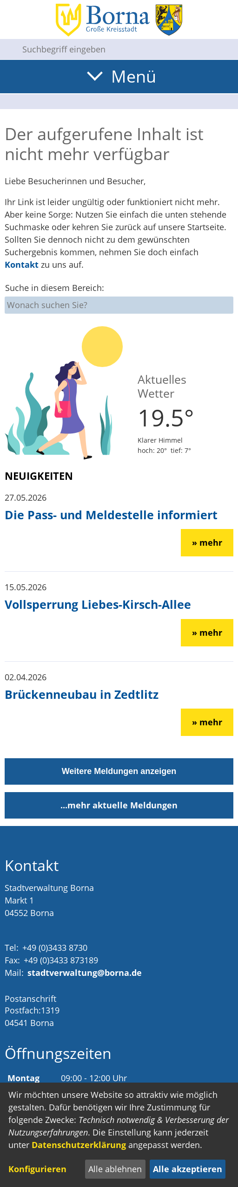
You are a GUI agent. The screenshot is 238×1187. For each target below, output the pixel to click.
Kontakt (22, 264)
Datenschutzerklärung (79, 1144)
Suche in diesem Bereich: (54, 287)
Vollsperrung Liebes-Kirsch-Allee (98, 604)
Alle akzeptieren (187, 1168)
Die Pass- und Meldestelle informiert (111, 515)
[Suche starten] (7, 49)
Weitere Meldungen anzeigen (119, 771)
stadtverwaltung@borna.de (84, 972)
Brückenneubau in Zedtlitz (82, 694)
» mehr (207, 542)
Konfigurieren (37, 1168)
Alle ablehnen (115, 1168)
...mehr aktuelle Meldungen (119, 805)
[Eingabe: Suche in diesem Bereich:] (126, 49)
